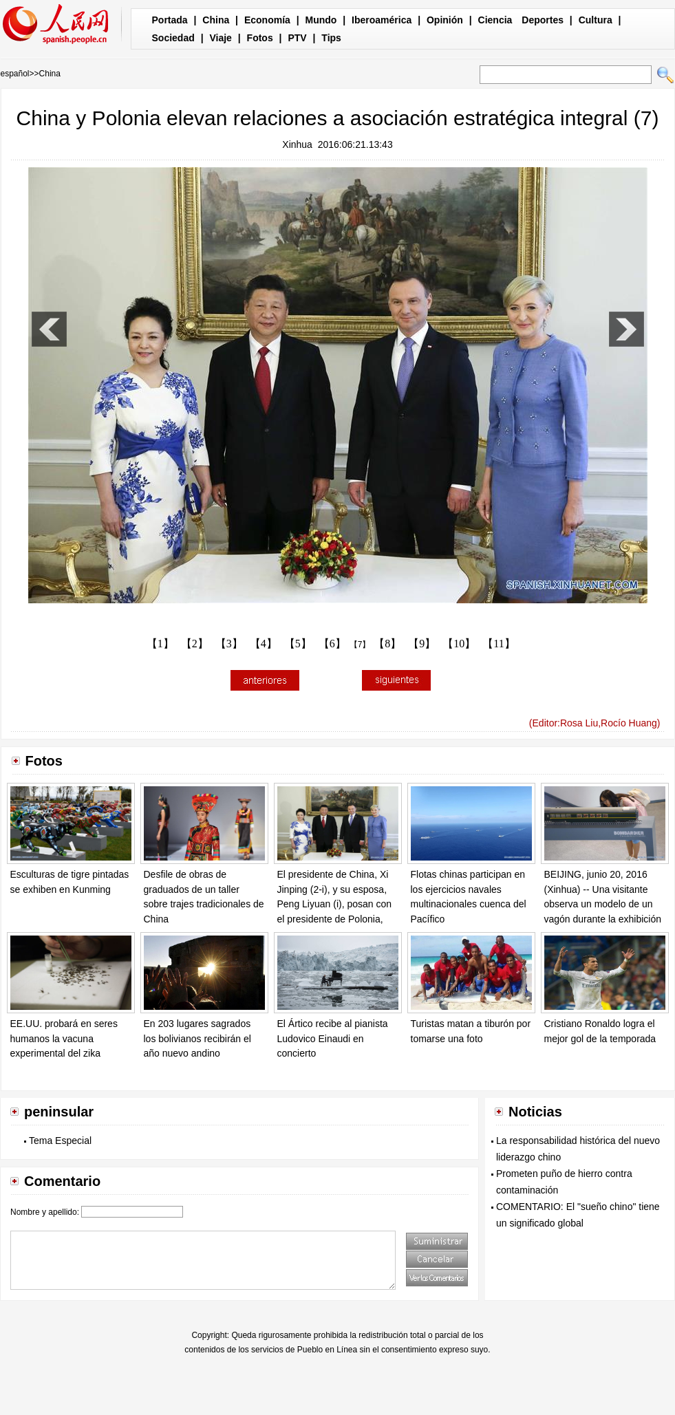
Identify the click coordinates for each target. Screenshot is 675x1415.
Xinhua (297, 144)
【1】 (160, 643)
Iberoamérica (381, 19)
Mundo (321, 19)
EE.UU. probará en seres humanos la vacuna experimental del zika (64, 1038)
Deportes (543, 19)
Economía (267, 19)
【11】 (498, 643)
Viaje (220, 37)
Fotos (260, 37)
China (215, 19)
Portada (170, 19)
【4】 (263, 643)
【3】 (229, 643)
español (15, 73)
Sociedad (173, 37)
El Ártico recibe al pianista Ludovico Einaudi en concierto (332, 1038)
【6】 (332, 643)
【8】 (387, 643)
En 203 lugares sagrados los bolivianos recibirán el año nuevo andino (197, 1038)
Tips (331, 37)
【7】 (360, 644)
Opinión (445, 19)
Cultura (595, 19)
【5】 (298, 643)
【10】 (458, 643)
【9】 (422, 643)
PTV (297, 37)
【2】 (194, 643)
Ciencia (495, 19)
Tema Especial (60, 1140)
